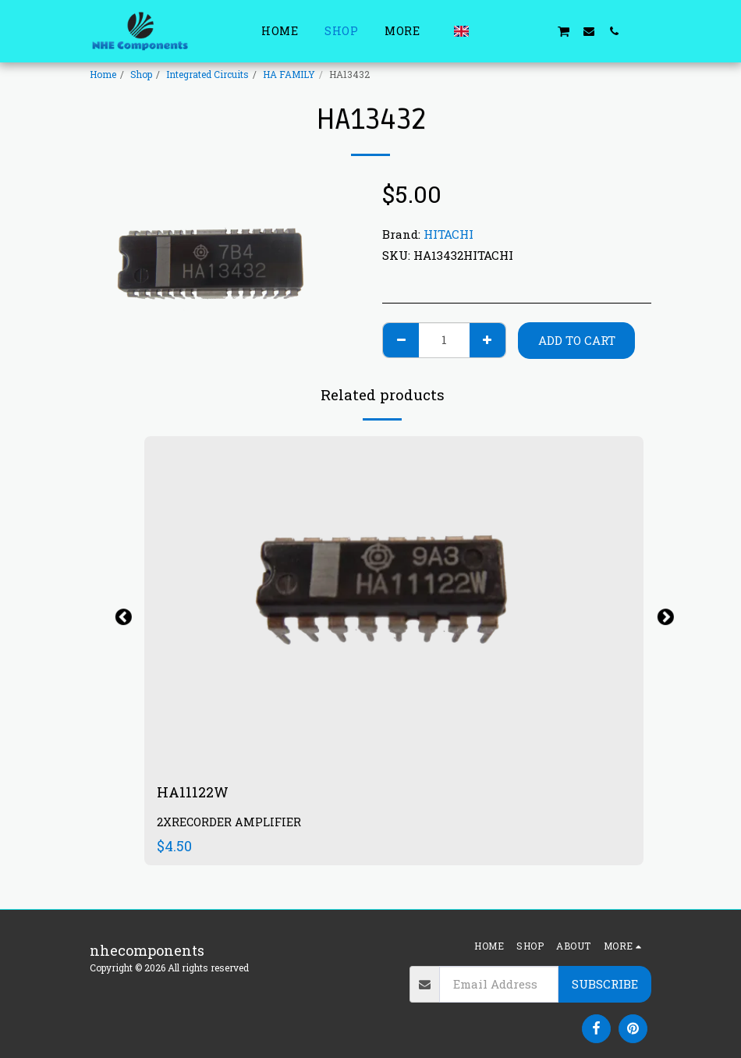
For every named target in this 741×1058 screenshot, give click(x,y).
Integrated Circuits (207, 74)
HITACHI (448, 234)
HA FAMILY (289, 74)
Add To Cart (576, 340)
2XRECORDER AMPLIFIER (229, 822)
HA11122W (193, 792)
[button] (488, 31)
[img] (394, 602)
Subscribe (605, 984)
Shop (141, 74)
